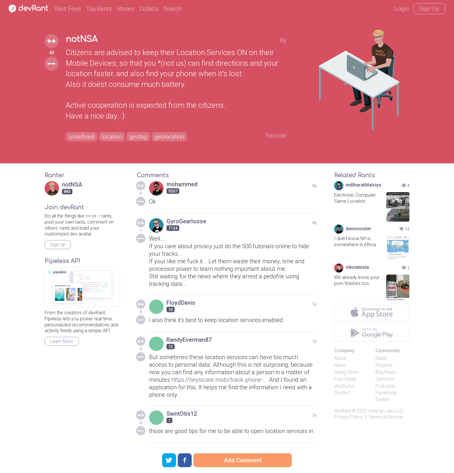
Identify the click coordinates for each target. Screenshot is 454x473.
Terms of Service (385, 417)
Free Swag (345, 379)
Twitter (382, 399)
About (340, 358)
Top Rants (98, 8)
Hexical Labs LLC (386, 411)
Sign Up (429, 8)
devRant (342, 411)
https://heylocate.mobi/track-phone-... (219, 379)
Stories (125, 8)
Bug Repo (386, 372)
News (340, 365)
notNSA (82, 39)
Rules (381, 358)
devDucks (344, 386)
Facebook (386, 392)
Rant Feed (68, 8)
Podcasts (385, 386)
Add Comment (243, 460)
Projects (384, 365)
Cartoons (385, 379)
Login (402, 8)
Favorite (276, 135)
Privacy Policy (348, 417)
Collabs (149, 8)
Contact (342, 392)
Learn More (61, 341)
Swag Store (346, 372)
